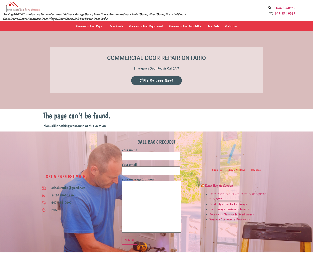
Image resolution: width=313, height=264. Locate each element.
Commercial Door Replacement (146, 26)
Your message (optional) (151, 205)
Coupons (256, 170)
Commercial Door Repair (90, 26)
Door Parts (213, 26)
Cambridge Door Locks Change (228, 204)
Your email (151, 168)
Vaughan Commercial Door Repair (229, 219)
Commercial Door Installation (185, 26)
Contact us (231, 26)
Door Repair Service (219, 185)
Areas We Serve (236, 170)
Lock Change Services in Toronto (229, 209)
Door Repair (116, 26)
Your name (151, 153)
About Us (217, 170)
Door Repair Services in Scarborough (231, 214)
